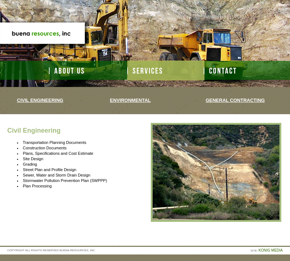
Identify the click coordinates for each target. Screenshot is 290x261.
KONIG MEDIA (270, 250)
